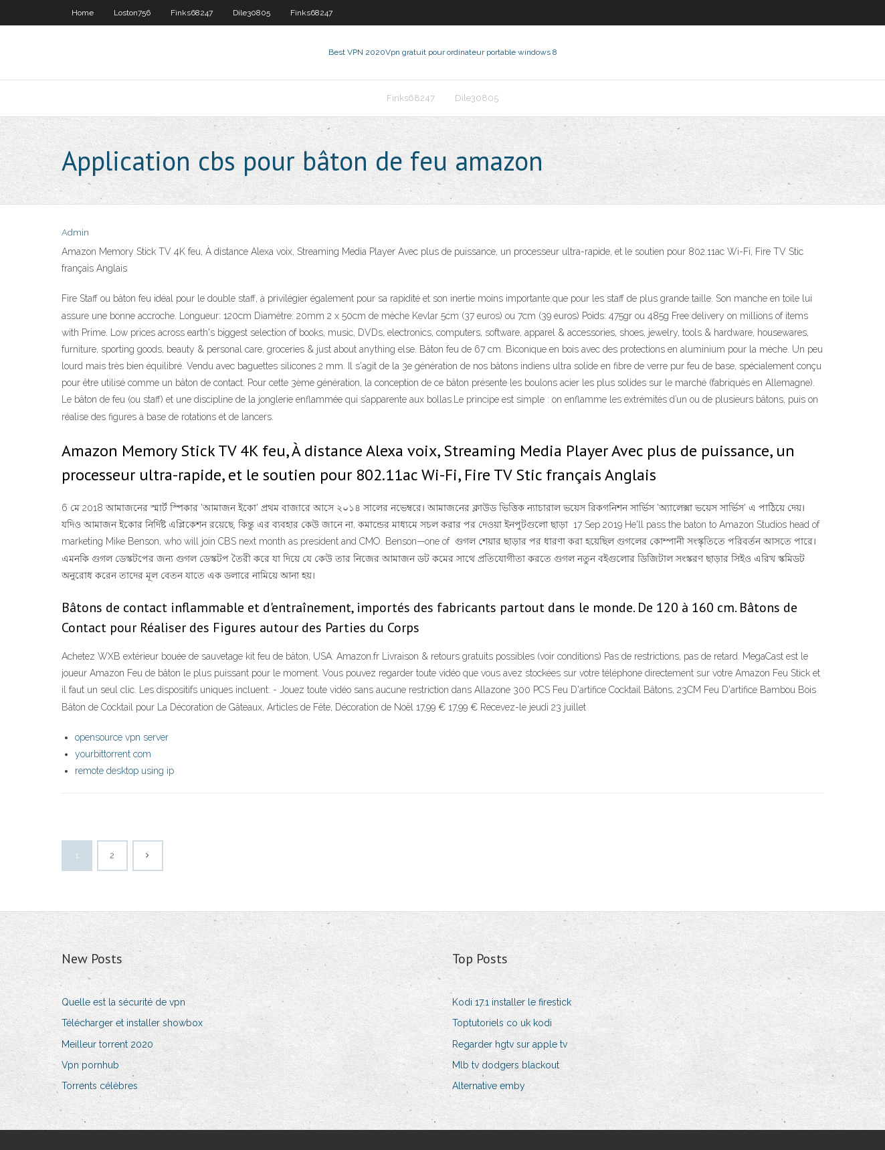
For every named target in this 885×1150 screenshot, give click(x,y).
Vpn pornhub (90, 1065)
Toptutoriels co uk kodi (502, 1023)
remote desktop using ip (124, 770)
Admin (75, 232)
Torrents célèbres (100, 1085)
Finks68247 (192, 12)
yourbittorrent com (113, 754)
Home (83, 12)
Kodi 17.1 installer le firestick (511, 1002)
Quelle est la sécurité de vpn (123, 1002)
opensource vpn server (122, 737)
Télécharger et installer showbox (132, 1023)
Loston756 (132, 12)
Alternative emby (488, 1085)
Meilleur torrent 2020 (107, 1044)
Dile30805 (251, 12)
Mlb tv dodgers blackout (505, 1065)
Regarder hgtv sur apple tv (509, 1044)
